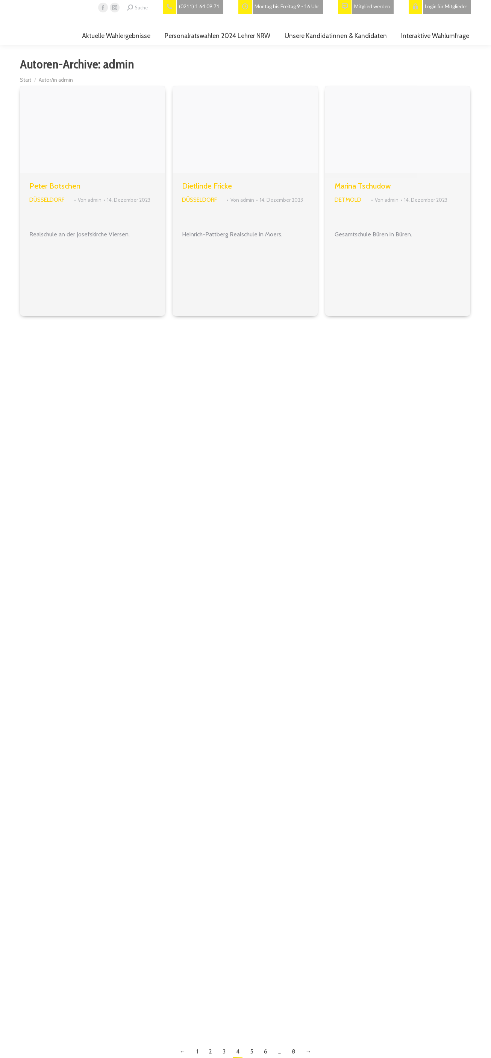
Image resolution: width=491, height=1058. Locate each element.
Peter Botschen (54, 185)
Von (90, 200)
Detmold (348, 199)
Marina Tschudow (363, 185)
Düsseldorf (46, 199)
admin (118, 64)
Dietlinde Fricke (207, 185)
